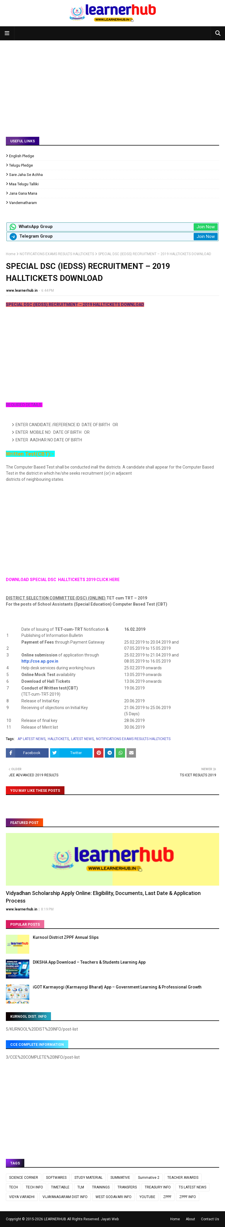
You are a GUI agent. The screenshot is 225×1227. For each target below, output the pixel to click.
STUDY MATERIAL (88, 1178)
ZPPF (167, 1197)
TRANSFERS (127, 1187)
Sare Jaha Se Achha (26, 174)
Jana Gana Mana (23, 193)
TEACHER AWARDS (182, 1178)
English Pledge (21, 156)
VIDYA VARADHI (22, 1197)
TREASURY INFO (158, 1187)
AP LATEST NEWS (31, 739)
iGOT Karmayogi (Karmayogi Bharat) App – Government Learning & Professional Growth (117, 987)
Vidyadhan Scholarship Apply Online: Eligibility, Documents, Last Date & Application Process (103, 896)
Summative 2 (148, 1178)
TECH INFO (34, 1187)
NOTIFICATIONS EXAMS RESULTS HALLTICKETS (57, 254)
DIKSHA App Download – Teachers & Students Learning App (89, 962)
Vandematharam (23, 203)
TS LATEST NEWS (192, 1187)
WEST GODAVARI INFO (114, 1197)
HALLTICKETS (58, 739)
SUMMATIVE (120, 1178)
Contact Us (210, 1219)
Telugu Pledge (21, 165)
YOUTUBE (147, 1197)
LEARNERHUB (55, 1219)
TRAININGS (101, 1187)
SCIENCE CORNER (23, 1178)
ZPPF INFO (187, 1197)
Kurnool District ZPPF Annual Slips (66, 937)
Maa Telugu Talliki (24, 184)
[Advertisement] (112, 84)
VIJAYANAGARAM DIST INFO (65, 1197)
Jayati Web (110, 1219)
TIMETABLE (60, 1187)
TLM (80, 1187)
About (190, 1219)
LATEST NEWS (82, 739)
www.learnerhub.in (22, 290)
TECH (13, 1187)
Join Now (206, 226)
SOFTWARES (56, 1178)
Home (11, 254)
